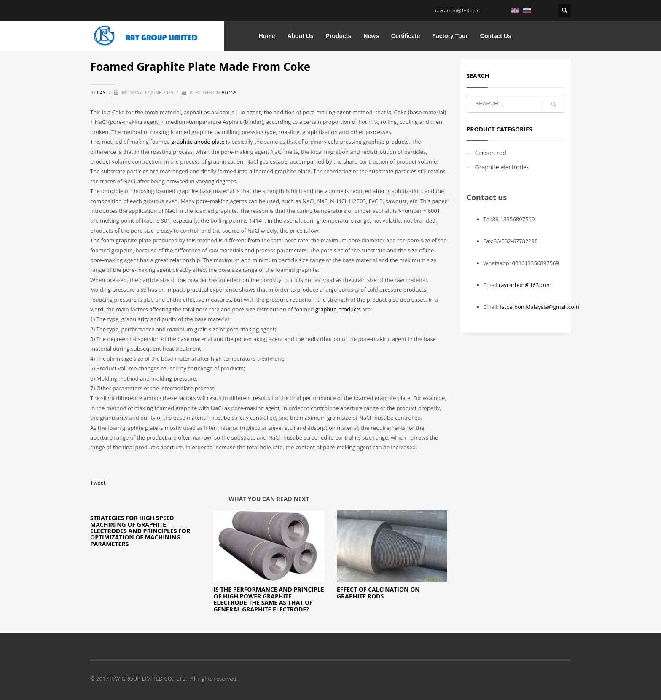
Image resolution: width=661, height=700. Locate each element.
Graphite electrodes (502, 167)
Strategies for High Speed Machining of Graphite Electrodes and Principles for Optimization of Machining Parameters (140, 531)
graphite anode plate (198, 141)
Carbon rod (490, 153)
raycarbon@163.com (457, 10)
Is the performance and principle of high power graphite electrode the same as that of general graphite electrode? (268, 599)
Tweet (97, 482)
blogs (228, 92)
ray (102, 92)
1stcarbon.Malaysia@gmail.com (539, 307)
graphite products (338, 309)
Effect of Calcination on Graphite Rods (378, 592)
